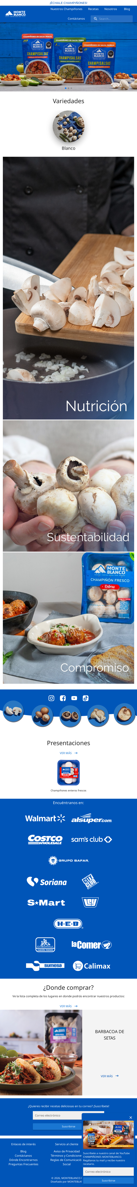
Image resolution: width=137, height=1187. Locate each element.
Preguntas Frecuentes (23, 1164)
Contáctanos (23, 1156)
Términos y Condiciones (67, 1156)
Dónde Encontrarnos (23, 1160)
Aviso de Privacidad (67, 1151)
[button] (68, 773)
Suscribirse (108, 1180)
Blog (23, 1151)
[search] (112, 18)
